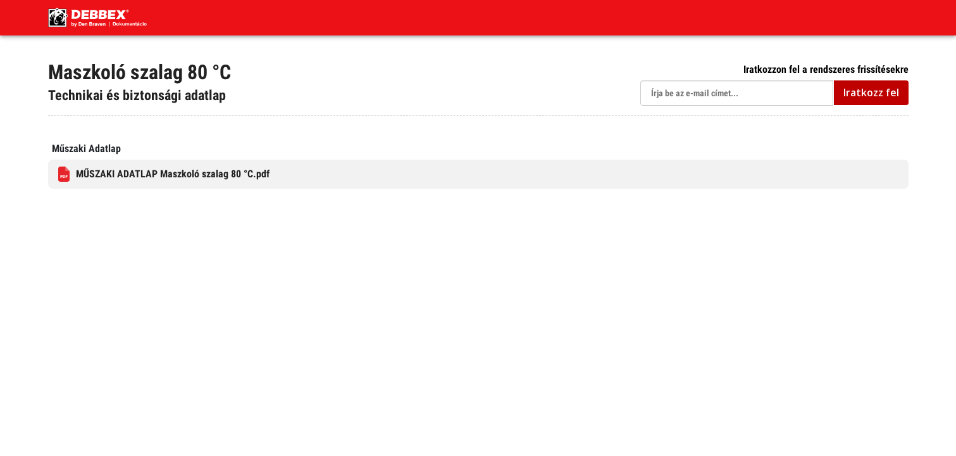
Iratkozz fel (871, 92)
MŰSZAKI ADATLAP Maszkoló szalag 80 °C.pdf (164, 174)
